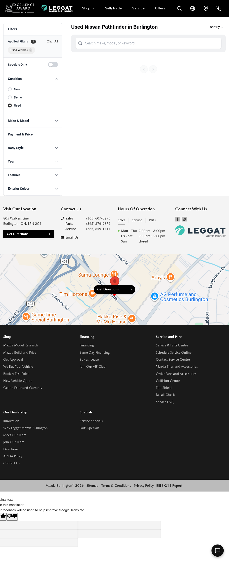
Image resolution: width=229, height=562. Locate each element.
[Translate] (192, 8)
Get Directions (17, 234)
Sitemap (92, 486)
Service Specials (91, 421)
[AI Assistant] (217, 550)
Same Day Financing (95, 353)
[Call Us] (219, 8)
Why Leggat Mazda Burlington (25, 428)
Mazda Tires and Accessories (177, 367)
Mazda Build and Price (19, 353)
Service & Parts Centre (172, 345)
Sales (121, 220)
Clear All (52, 41)
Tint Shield (164, 388)
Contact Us (11, 463)
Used (17, 105)
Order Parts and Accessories (176, 374)
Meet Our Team (14, 435)
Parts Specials (89, 428)
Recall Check (165, 395)
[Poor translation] (12, 516)
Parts (152, 220)
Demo (18, 97)
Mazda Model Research (20, 345)
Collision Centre (168, 381)
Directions (10, 449)
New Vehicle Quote (17, 381)
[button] (33, 79)
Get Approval (13, 360)
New (17, 89)
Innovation (11, 421)
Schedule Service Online (174, 353)
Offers (160, 8)
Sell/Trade (113, 8)
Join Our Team (13, 442)
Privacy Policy (144, 486)
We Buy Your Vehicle (18, 367)
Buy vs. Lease (89, 360)
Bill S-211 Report (169, 486)
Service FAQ (165, 402)
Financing (87, 345)
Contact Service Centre (173, 360)
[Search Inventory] (179, 8)
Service (138, 8)
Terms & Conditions (116, 486)
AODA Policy (12, 456)
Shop (88, 8)
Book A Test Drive (16, 374)
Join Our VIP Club (93, 367)
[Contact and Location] (206, 8)
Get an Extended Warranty (22, 388)
